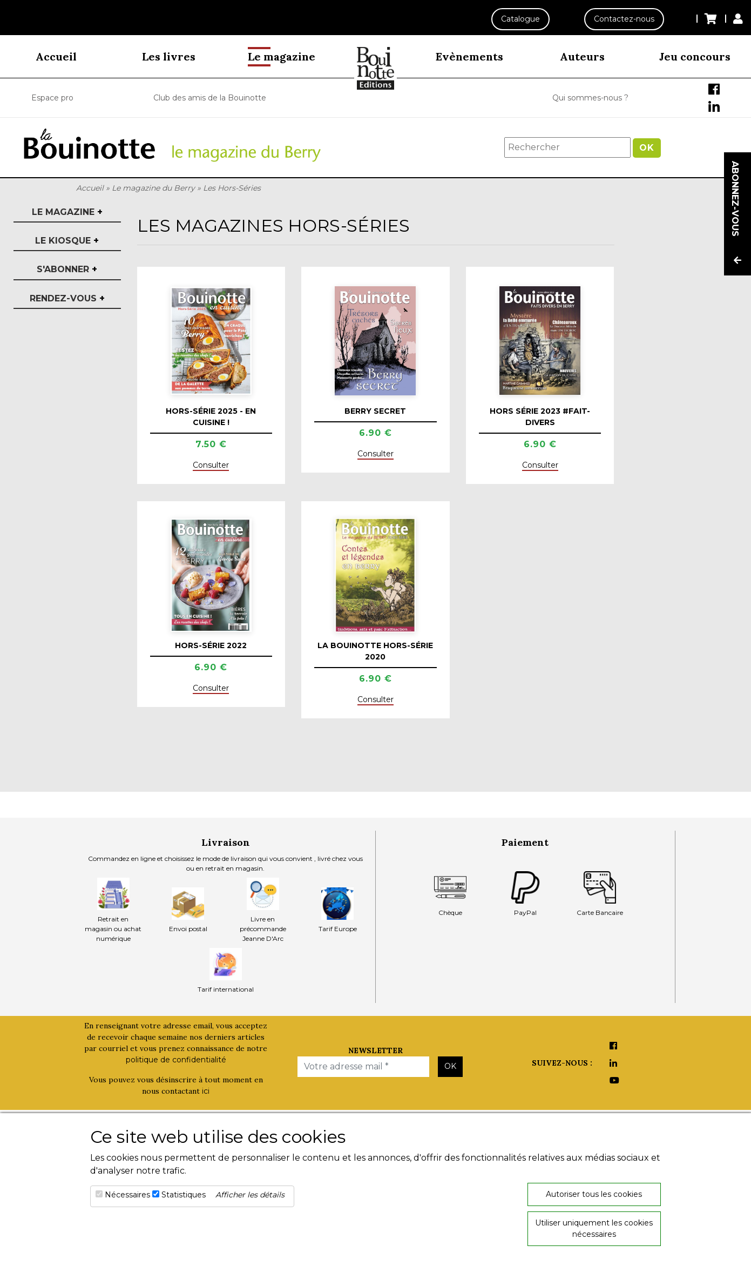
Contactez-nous (624, 19)
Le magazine (281, 56)
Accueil (56, 56)
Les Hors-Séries (232, 188)
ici (205, 1091)
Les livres (168, 56)
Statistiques (183, 1195)
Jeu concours (694, 56)
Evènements (469, 56)
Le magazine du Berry (153, 188)
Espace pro (52, 98)
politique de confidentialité (176, 1060)
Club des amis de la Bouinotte (209, 98)
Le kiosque (67, 240)
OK (646, 148)
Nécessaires (127, 1195)
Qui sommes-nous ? (590, 98)
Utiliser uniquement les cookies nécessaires (594, 1228)
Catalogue (519, 19)
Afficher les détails (250, 1195)
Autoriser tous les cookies (594, 1194)
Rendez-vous (67, 298)
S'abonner (67, 269)
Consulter (211, 465)
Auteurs (582, 56)
